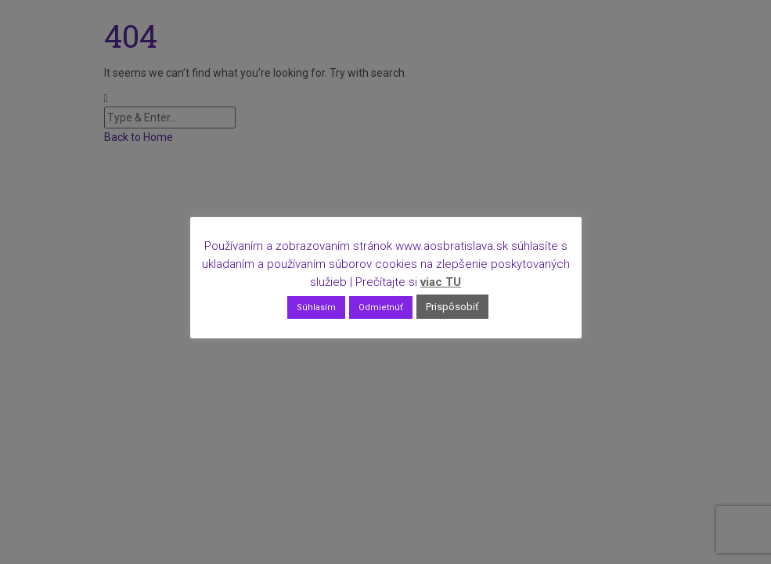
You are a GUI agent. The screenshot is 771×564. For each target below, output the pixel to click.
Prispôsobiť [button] (452, 307)
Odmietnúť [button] (380, 307)
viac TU (440, 282)
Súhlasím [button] (316, 307)
